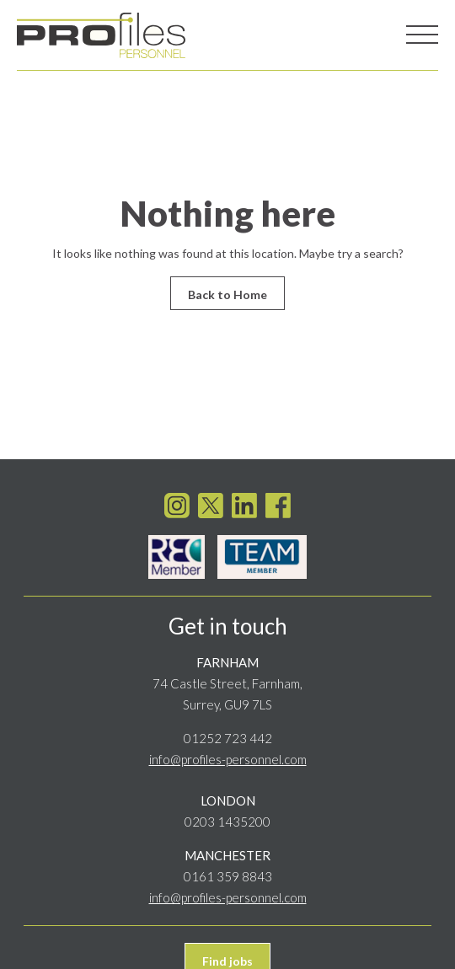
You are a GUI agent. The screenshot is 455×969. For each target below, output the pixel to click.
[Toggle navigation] (422, 35)
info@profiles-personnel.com (228, 755)
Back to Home (227, 294)
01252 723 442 (228, 733)
